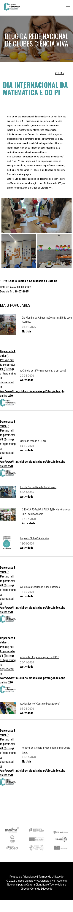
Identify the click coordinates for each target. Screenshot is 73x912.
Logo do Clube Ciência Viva (34, 538)
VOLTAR (59, 73)
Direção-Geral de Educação (36, 888)
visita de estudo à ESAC (33, 441)
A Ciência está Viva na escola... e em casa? (43, 370)
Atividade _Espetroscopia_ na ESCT (39, 657)
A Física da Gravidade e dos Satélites (40, 587)
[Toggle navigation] (68, 6)
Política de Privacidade (23, 876)
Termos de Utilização (51, 876)
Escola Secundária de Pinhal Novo (38, 487)
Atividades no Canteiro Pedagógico (40, 703)
